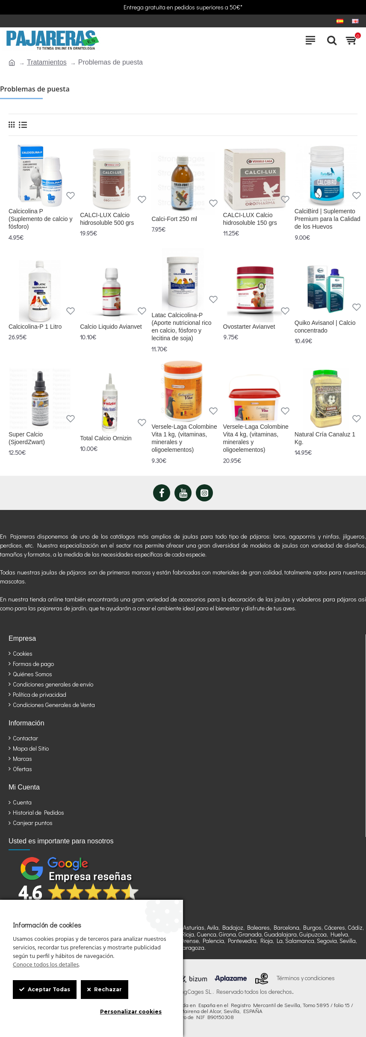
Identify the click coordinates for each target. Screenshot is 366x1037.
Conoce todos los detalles (46, 965)
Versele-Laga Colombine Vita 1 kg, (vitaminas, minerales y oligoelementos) (184, 438)
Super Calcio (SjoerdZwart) (27, 438)
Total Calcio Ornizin (106, 438)
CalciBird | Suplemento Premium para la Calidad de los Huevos (327, 219)
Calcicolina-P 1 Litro (35, 326)
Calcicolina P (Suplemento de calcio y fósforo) (40, 219)
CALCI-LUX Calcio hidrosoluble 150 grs (250, 219)
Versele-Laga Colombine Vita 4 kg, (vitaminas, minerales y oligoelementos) (256, 438)
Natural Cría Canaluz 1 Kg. (325, 438)
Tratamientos (47, 62)
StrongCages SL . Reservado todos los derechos (231, 992)
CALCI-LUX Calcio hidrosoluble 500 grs (107, 219)
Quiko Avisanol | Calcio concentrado (325, 326)
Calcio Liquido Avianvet (111, 326)
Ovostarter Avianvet (249, 326)
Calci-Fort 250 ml (174, 218)
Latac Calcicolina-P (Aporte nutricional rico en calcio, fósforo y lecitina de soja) (181, 327)
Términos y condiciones (306, 978)
